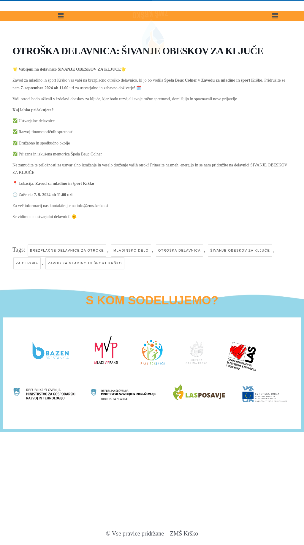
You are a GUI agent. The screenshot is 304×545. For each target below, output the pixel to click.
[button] (61, 26)
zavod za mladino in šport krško (85, 263)
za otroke (27, 263)
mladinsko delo (131, 250)
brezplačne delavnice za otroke (67, 250)
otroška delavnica (179, 250)
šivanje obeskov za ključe (240, 250)
